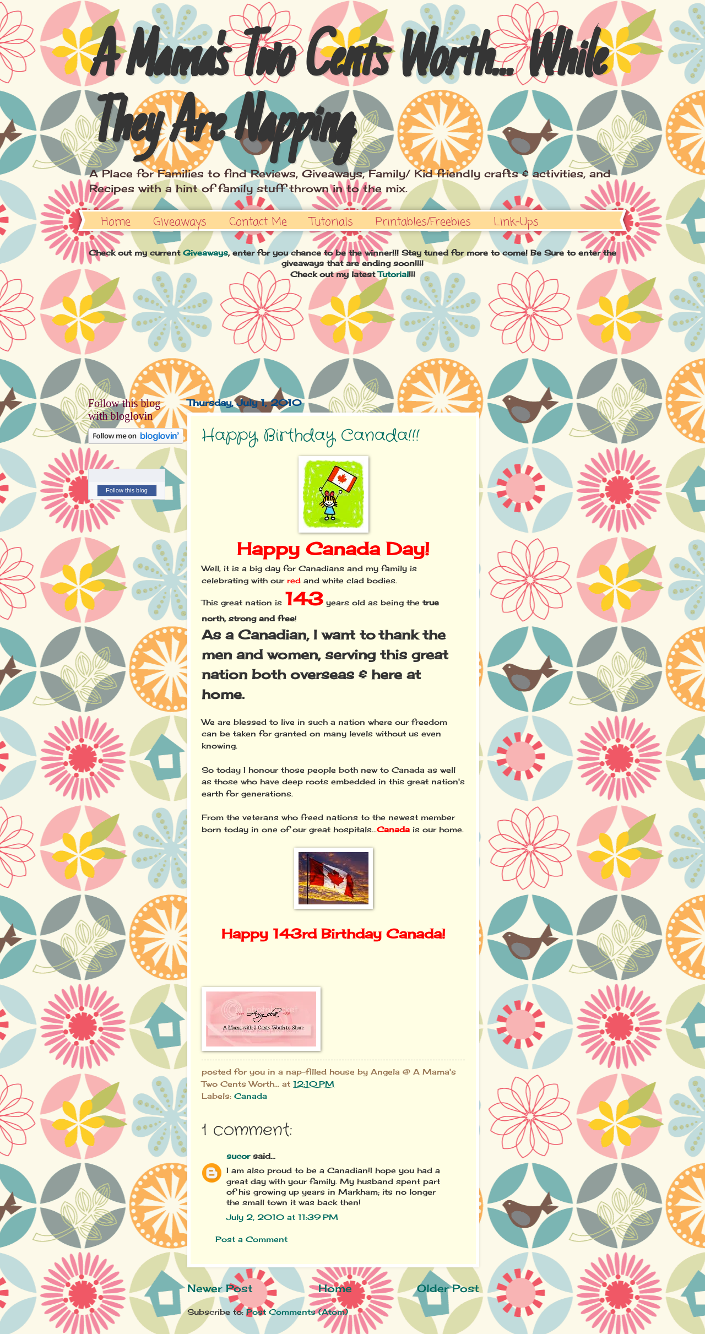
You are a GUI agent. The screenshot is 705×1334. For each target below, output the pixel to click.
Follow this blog (127, 490)
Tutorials (331, 222)
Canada (250, 1095)
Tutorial (393, 274)
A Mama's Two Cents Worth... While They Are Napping (345, 95)
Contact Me (258, 222)
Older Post (448, 1288)
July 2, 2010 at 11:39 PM (282, 1217)
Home (116, 222)
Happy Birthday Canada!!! (311, 436)
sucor (238, 1156)
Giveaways (180, 222)
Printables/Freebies (423, 222)
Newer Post (220, 1288)
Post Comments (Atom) (297, 1311)
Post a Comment (251, 1239)
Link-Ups (516, 222)
